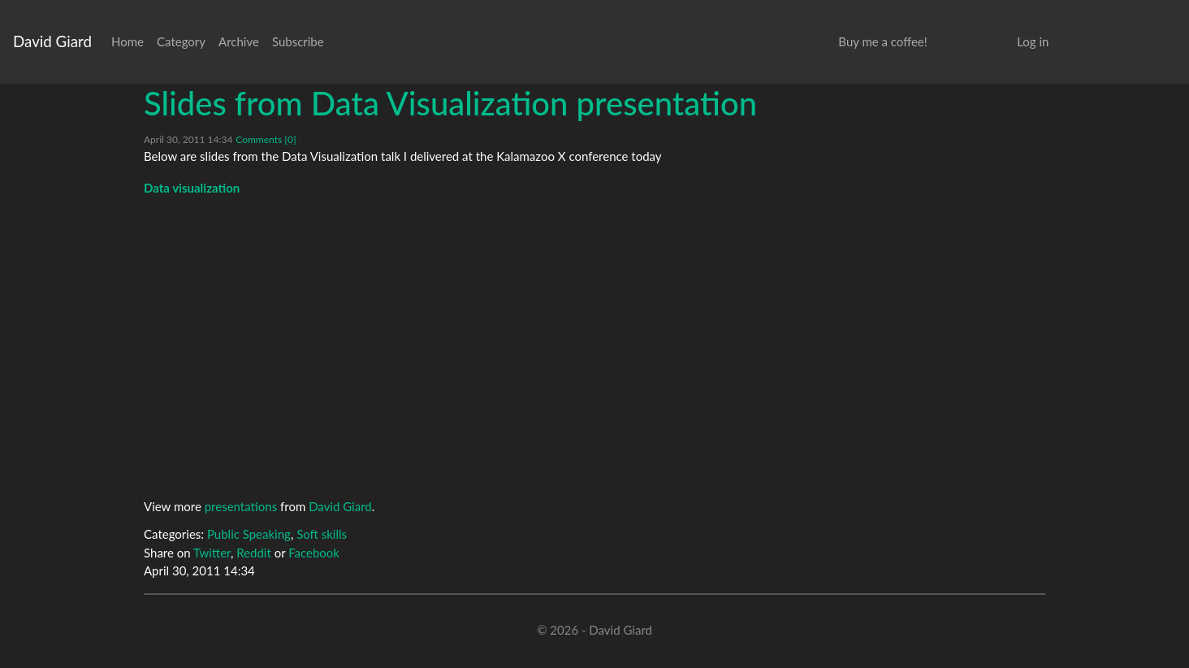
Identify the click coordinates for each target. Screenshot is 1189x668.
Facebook (313, 552)
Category (181, 41)
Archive (238, 41)
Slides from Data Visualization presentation (450, 103)
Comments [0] (266, 139)
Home (127, 41)
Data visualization (192, 187)
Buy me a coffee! (882, 41)
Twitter (212, 552)
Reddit (253, 552)
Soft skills (321, 534)
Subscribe (298, 41)
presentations (241, 506)
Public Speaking (249, 534)
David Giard (52, 41)
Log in (1032, 41)
